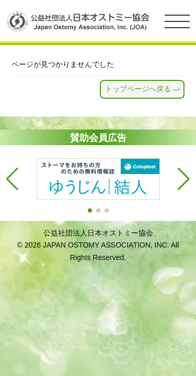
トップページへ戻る (138, 89)
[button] (90, 210)
